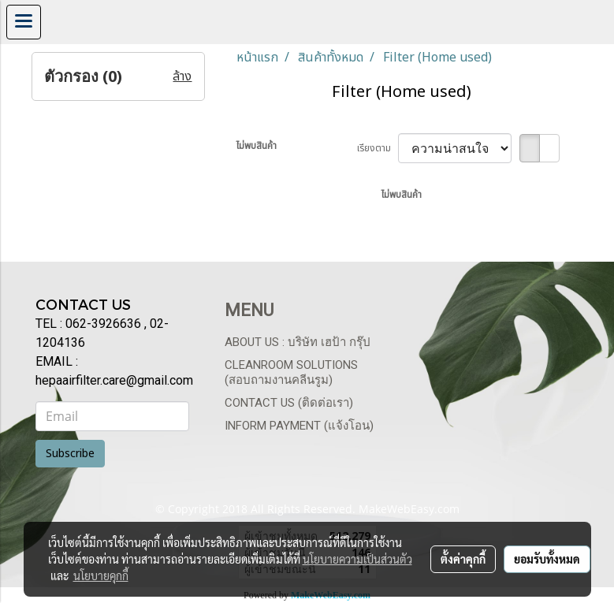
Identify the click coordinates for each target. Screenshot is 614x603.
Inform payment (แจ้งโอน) (299, 426)
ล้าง (182, 76)
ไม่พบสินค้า (256, 146)
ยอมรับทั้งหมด (547, 559)
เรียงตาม (377, 148)
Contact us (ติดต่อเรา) (289, 403)
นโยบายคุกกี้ (100, 575)
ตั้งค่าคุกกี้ (463, 559)
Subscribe (70, 453)
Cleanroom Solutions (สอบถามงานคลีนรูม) (291, 372)
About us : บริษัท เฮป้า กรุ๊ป (297, 342)
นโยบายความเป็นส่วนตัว (357, 559)
